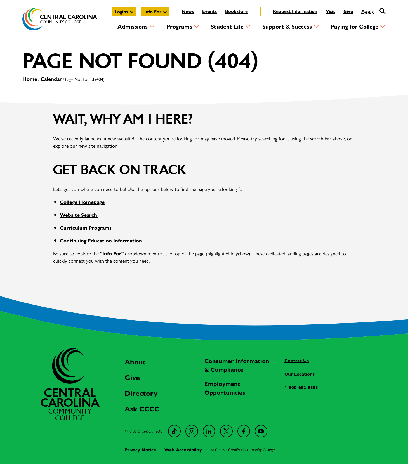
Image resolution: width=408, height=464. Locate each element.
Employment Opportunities (224, 387)
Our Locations (299, 374)
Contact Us (296, 360)
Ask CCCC (142, 408)
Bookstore (236, 11)
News (188, 11)
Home (29, 78)
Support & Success (287, 26)
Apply (367, 11)
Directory (141, 393)
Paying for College (354, 26)
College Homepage (82, 201)
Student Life (227, 26)
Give (348, 11)
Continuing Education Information (101, 240)
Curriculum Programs (86, 227)
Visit (330, 11)
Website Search (79, 214)
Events (209, 11)
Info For (152, 11)
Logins (121, 11)
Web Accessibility (183, 449)
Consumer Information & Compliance (236, 364)
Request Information (295, 11)
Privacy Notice (140, 449)
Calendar (51, 78)
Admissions (132, 26)
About (135, 361)
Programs (179, 26)
